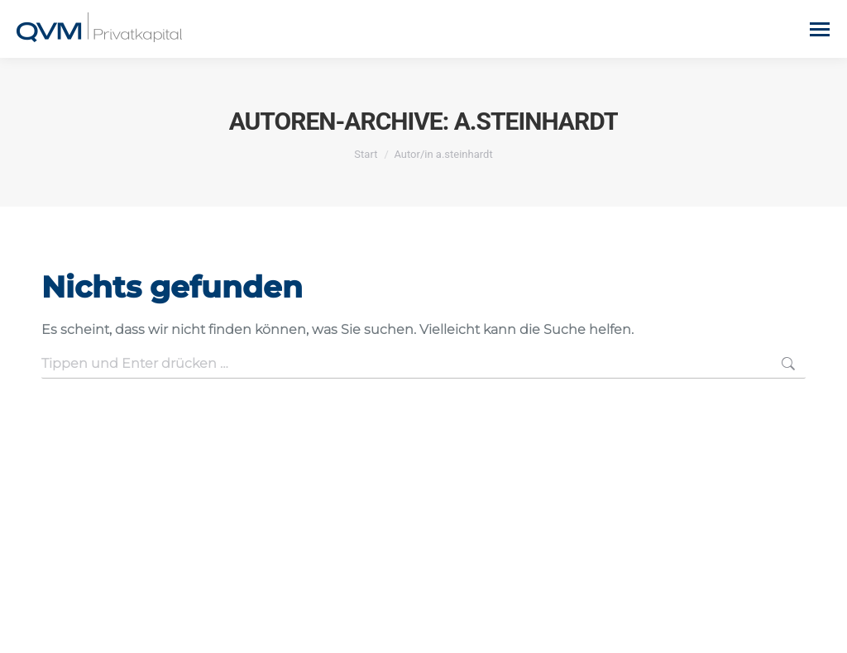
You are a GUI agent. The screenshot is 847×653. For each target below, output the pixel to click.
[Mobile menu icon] (819, 29)
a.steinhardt (536, 121)
